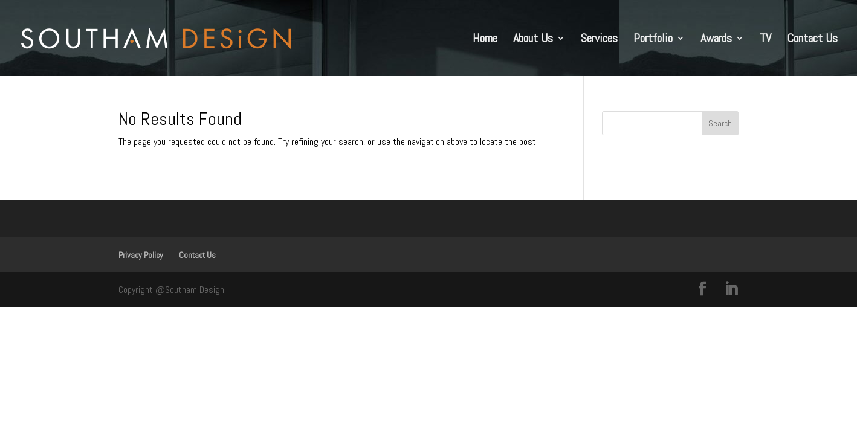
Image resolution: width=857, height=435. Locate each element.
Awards (716, 40)
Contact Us (812, 40)
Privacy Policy (140, 255)
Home (485, 40)
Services (599, 40)
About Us (533, 40)
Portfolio (653, 40)
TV (765, 40)
